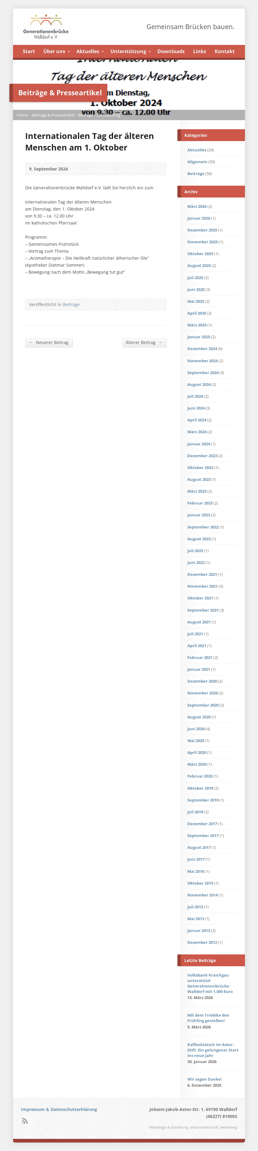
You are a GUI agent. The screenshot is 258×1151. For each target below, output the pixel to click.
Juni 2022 (196, 562)
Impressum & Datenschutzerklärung (59, 1109)
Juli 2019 (195, 812)
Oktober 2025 (200, 253)
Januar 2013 (198, 930)
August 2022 (199, 539)
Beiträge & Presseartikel (53, 115)
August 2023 (199, 479)
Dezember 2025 (202, 230)
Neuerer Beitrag (49, 342)
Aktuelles (87, 51)
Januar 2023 (198, 515)
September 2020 (203, 705)
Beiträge (85, 115)
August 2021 (199, 622)
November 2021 (202, 586)
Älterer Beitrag (144, 342)
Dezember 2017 (202, 823)
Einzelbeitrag (108, 115)
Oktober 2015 (200, 883)
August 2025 (199, 265)
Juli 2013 (195, 907)
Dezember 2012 (202, 942)
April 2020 (196, 752)
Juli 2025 (195, 277)
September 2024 (203, 372)
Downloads (171, 51)
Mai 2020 (195, 740)
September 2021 (203, 610)
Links (199, 51)
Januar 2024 (198, 444)
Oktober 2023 (200, 467)
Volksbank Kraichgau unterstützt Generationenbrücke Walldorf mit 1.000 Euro (210, 983)
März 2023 (196, 491)
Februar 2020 (200, 776)
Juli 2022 (195, 550)
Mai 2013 (195, 918)
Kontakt (225, 51)
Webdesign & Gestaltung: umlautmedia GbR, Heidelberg (193, 1127)
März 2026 (196, 206)
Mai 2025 (195, 301)
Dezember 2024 (202, 348)
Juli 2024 (195, 396)
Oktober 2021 (200, 598)
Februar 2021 (200, 657)
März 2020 (196, 764)
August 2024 (199, 384)
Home (22, 115)
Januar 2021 (198, 669)
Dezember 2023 (202, 455)
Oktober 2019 (200, 788)
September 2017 (203, 835)
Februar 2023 (200, 503)
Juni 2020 (196, 728)
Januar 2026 (198, 218)
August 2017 (199, 847)
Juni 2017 (196, 859)
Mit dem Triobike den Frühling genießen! (208, 1017)
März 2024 (196, 431)
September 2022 (203, 527)
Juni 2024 (196, 408)
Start (29, 51)
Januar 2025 (198, 336)
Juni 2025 (196, 289)
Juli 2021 (195, 633)
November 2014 (202, 895)
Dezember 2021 (202, 574)
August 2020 (199, 717)
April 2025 (196, 313)
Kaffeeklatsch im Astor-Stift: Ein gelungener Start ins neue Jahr (213, 1050)
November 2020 (202, 693)
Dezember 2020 (202, 681)
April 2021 (196, 645)
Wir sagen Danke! (204, 1079)
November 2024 (202, 360)
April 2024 (196, 420)
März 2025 (196, 325)
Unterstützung (128, 51)
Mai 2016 (195, 871)
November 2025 (202, 242)
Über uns (54, 51)
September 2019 (203, 800)
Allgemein (197, 161)
